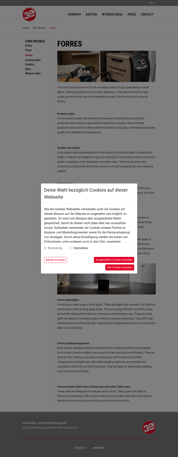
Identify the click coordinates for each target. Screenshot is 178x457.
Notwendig (55, 248)
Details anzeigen (55, 259)
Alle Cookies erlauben (119, 267)
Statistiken (80, 248)
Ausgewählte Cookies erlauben (114, 259)
